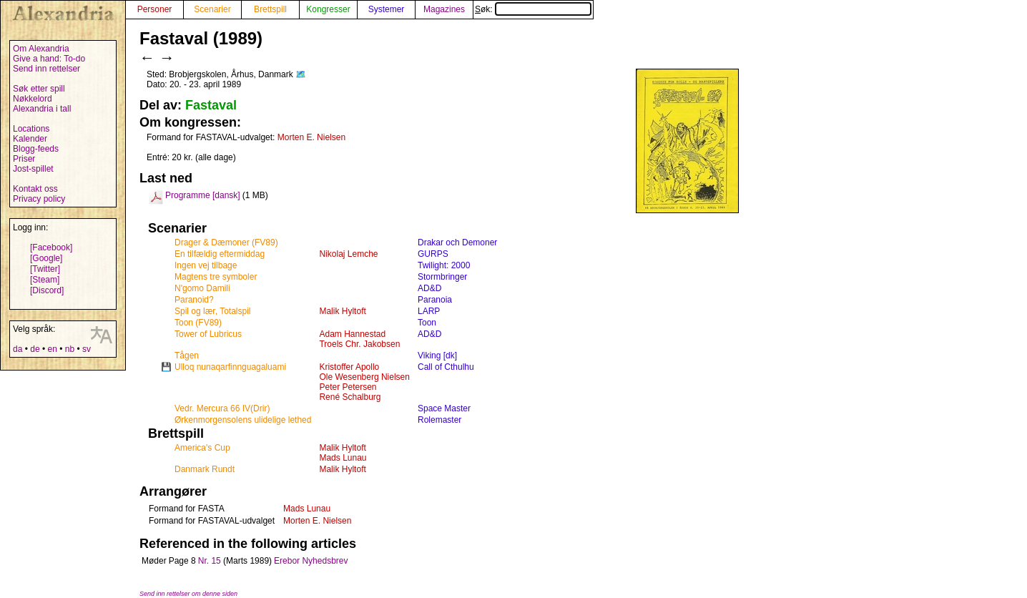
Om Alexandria (41, 49)
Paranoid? (194, 300)
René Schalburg (349, 397)
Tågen (187, 356)
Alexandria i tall (42, 109)
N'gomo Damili (202, 288)
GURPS (433, 254)
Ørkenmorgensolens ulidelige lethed (243, 420)
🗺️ (300, 74)
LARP (429, 311)
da (17, 349)
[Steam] (44, 280)
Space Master (444, 408)
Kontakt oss (35, 189)
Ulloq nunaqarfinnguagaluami (230, 367)
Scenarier (212, 9)
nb (69, 349)
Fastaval (211, 105)
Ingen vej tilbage (206, 265)
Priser (24, 159)
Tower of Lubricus (208, 334)
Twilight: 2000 (444, 265)
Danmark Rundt (205, 469)
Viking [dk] (437, 356)
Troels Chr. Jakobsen (359, 344)
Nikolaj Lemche (348, 254)
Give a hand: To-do (49, 59)
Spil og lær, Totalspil (213, 311)
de (34, 349)
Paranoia (435, 300)
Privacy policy (39, 199)
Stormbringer (442, 277)
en (51, 349)
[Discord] (47, 290)
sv (86, 349)
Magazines (444, 9)
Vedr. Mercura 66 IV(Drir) (222, 408)
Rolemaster (439, 420)
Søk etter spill (39, 89)
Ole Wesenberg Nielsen (364, 377)
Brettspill (270, 9)
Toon (427, 323)
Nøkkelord (32, 99)
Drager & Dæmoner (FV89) (226, 242)
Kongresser (328, 9)
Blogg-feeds (36, 149)
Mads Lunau (342, 458)
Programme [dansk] (202, 195)
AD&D (429, 288)
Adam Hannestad (352, 334)
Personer (154, 9)
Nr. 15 (209, 561)
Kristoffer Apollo (349, 367)
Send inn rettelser (46, 69)
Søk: (533, 9)
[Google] (46, 258)
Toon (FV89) (198, 323)
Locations (31, 129)
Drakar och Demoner (457, 242)
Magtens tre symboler (216, 277)
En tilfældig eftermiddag (220, 254)
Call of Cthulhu (446, 367)
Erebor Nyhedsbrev (311, 561)
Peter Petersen (347, 387)
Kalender (30, 139)
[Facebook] (51, 247)
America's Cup (202, 448)
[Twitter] (45, 269)
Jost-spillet (33, 169)
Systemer (386, 9)
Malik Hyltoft (342, 311)
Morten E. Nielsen (311, 137)
